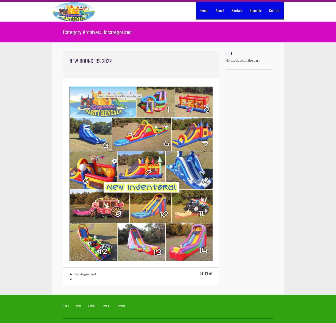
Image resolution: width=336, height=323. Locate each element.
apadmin (76, 69)
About (220, 10)
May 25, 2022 (95, 69)
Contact (274, 10)
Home (204, 10)
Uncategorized (85, 274)
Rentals (236, 10)
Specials (256, 10)
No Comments (119, 69)
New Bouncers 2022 (90, 61)
